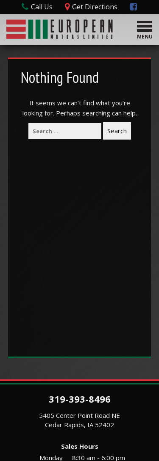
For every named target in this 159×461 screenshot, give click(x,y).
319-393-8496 (80, 398)
